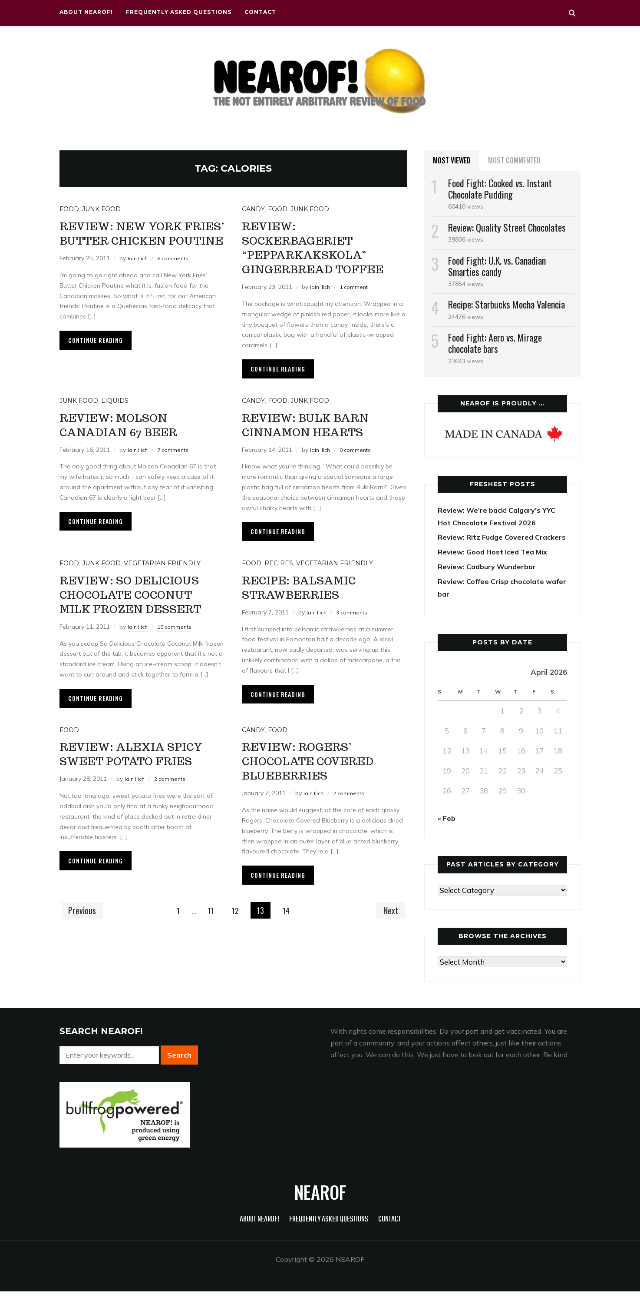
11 (211, 939)
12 (236, 939)
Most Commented (514, 160)
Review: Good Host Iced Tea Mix (496, 564)
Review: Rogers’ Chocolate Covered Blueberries (320, 789)
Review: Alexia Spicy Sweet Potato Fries (137, 789)
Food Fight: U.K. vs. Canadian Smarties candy (497, 266)
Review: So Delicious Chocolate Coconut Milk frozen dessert (141, 615)
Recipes (278, 577)
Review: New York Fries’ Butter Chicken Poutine (132, 239)
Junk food (101, 209)
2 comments (173, 822)
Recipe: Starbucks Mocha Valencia (506, 304)
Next (388, 939)
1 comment (357, 301)
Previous (84, 939)
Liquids (115, 415)
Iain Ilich (139, 272)
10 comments (178, 655)
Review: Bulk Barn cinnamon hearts (317, 438)
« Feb (447, 830)
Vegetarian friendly (162, 577)
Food (69, 209)
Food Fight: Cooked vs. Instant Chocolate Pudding (500, 188)
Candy (253, 209)
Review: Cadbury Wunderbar (490, 579)
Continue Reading (95, 354)
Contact (260, 12)
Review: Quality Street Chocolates (507, 227)
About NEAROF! (86, 12)
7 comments (176, 464)
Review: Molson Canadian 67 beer (129, 438)
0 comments (359, 464)
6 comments (176, 272)
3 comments (355, 626)
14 (288, 939)
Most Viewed (452, 160)
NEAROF (320, 1204)
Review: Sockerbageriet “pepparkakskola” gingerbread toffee (316, 254)
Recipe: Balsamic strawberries (309, 601)
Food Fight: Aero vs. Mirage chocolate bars (495, 342)
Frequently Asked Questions (178, 12)
